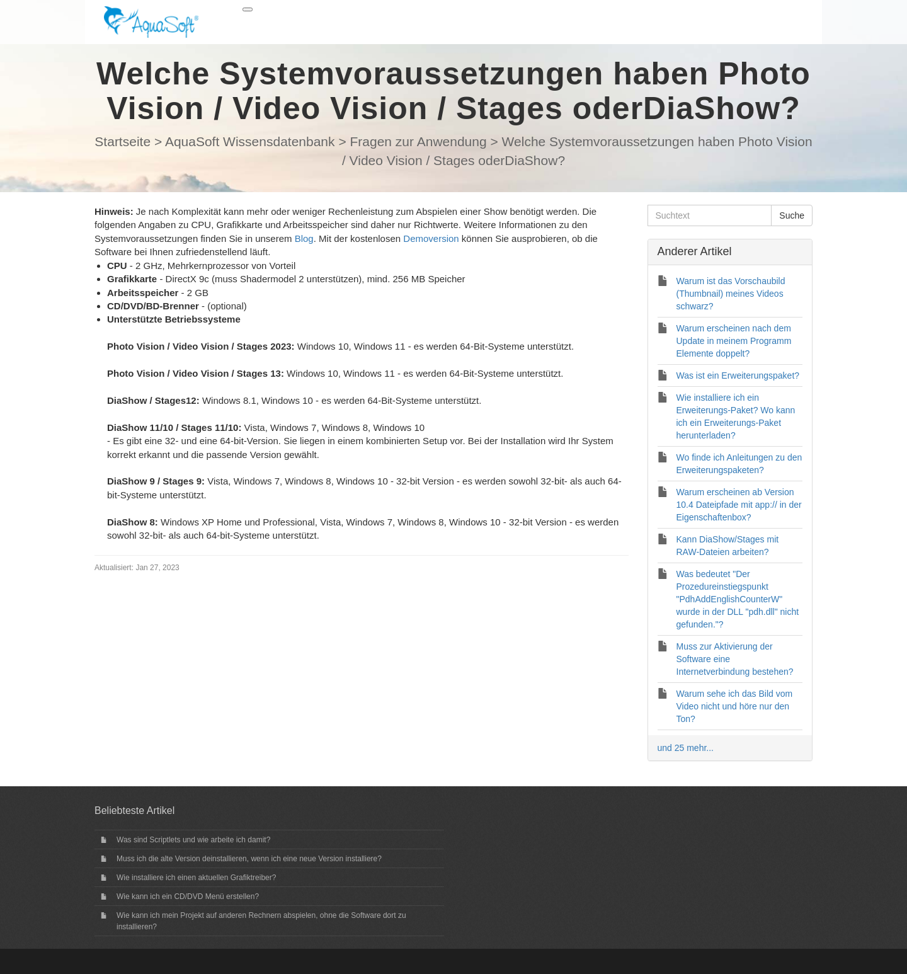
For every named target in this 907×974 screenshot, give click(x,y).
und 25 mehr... (686, 748)
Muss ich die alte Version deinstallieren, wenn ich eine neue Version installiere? (249, 858)
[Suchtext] (709, 215)
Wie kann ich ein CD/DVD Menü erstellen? (188, 896)
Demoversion (431, 238)
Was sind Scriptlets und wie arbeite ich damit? (193, 839)
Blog (304, 238)
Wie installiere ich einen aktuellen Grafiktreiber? (196, 877)
